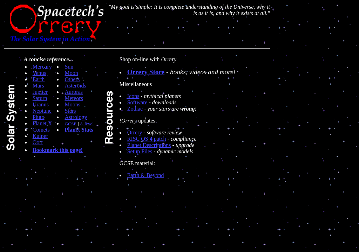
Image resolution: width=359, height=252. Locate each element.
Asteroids (75, 86)
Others (72, 79)
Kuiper (40, 136)
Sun (69, 67)
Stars (70, 111)
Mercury (42, 67)
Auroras (74, 92)
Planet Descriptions (149, 145)
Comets (41, 130)
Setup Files (140, 151)
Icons (133, 96)
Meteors (74, 98)
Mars (38, 86)
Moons (72, 104)
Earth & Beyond (145, 175)
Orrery (134, 132)
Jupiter (40, 92)
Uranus (41, 104)
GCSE (70, 123)
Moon (71, 73)
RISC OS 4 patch (146, 139)
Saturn (40, 98)
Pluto (39, 117)
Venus (39, 73)
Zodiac (135, 109)
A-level (87, 123)
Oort (38, 142)
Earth (39, 79)
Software (137, 102)
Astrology (76, 117)
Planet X (42, 123)
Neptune (42, 111)
